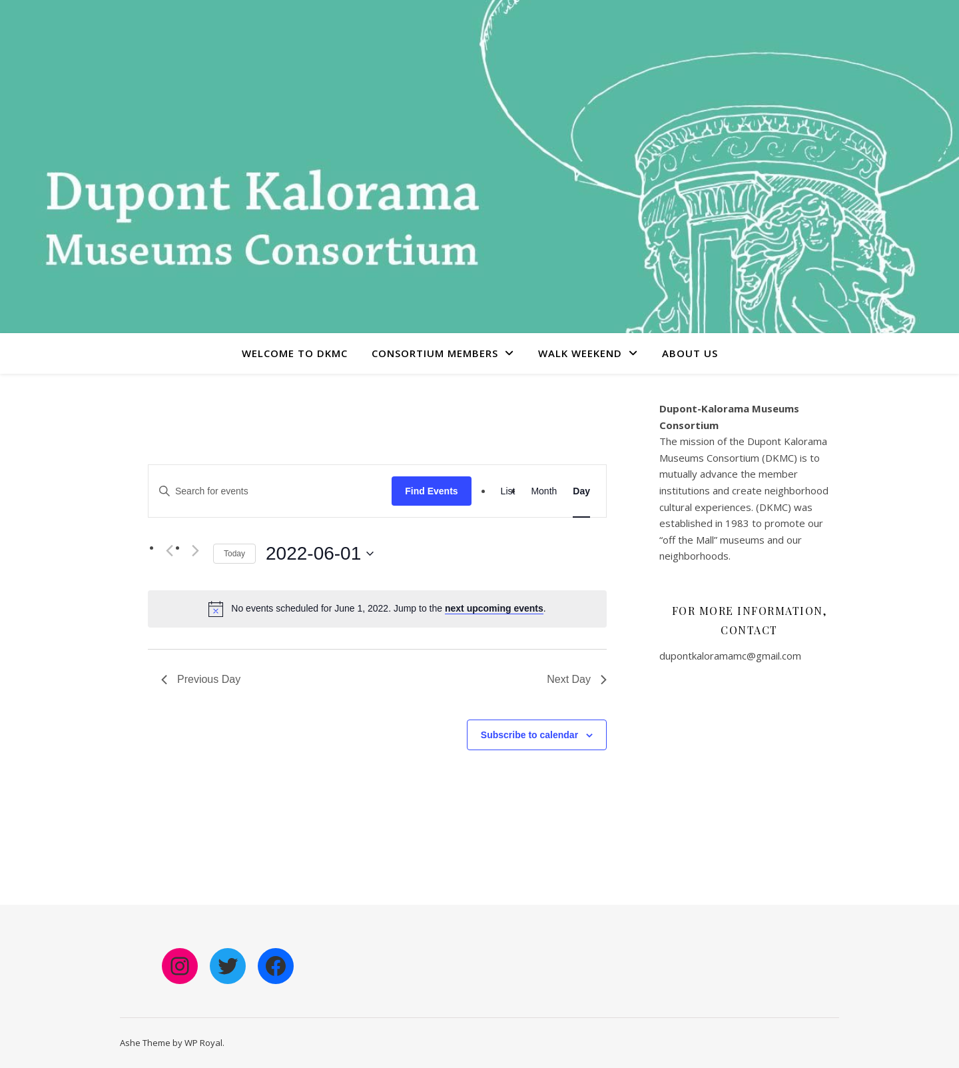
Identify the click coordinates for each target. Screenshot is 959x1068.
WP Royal (203, 1043)
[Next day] (195, 551)
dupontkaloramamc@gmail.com (730, 655)
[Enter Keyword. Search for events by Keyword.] (270, 491)
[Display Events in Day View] (581, 491)
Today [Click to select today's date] (234, 553)
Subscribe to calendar (529, 735)
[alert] (388, 608)
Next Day (577, 679)
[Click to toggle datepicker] (320, 553)
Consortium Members (435, 353)
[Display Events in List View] (508, 491)
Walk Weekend (580, 353)
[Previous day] (169, 551)
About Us (690, 353)
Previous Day (200, 679)
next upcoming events (494, 608)
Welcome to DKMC (295, 353)
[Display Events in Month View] (544, 491)
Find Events (431, 491)
